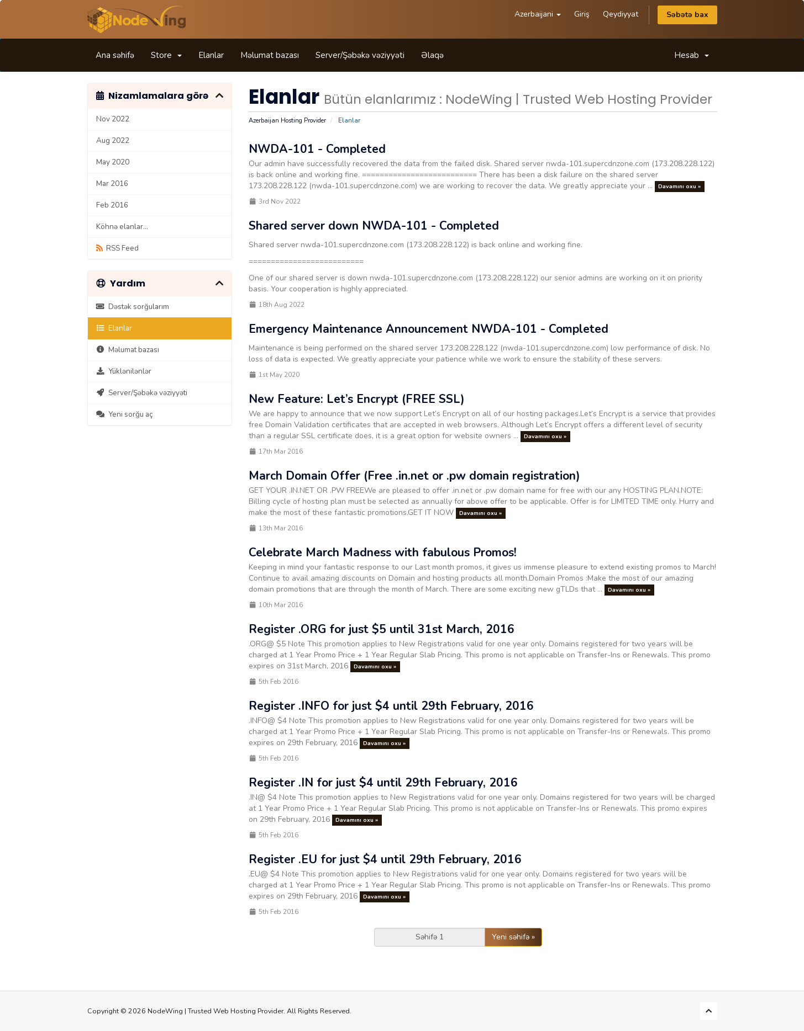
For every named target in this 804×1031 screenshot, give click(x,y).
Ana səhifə (115, 55)
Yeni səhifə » (513, 937)
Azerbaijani (537, 14)
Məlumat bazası (269, 55)
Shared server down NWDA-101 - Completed (374, 225)
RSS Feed (117, 248)
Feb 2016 (112, 205)
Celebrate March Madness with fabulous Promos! (383, 552)
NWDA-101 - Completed (317, 149)
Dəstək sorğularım (133, 306)
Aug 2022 (112, 140)
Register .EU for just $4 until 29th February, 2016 (385, 859)
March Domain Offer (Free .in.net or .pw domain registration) (414, 475)
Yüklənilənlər (124, 371)
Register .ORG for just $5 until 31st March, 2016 (381, 629)
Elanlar (211, 55)
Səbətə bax (687, 14)
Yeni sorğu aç (124, 414)
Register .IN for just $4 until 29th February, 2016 (383, 782)
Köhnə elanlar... (122, 226)
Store (166, 55)
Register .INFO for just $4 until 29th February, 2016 (391, 706)
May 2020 (112, 162)
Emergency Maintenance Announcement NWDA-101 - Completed (428, 329)
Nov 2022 (112, 119)
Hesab (691, 55)
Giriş (582, 14)
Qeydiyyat (620, 14)
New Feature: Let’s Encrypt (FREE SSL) (357, 399)
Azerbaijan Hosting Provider (287, 120)
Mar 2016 (112, 183)
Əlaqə (432, 55)
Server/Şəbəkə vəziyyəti (360, 55)
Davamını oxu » (679, 186)
